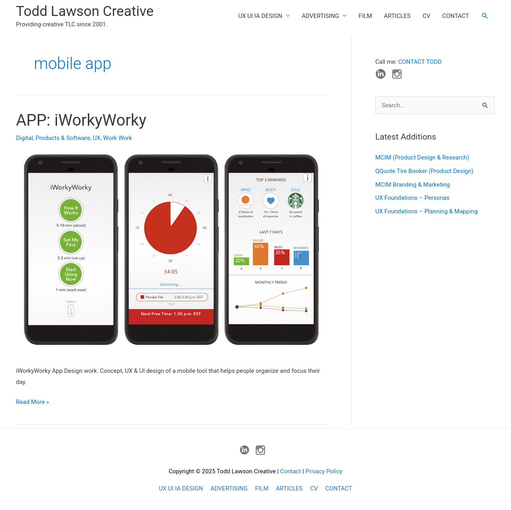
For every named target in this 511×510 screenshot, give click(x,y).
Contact (290, 471)
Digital (24, 138)
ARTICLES (397, 16)
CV (426, 16)
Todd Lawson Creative (85, 11)
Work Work (117, 138)
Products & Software (63, 138)
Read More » (32, 402)
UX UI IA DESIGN (260, 16)
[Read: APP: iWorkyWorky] (171, 252)
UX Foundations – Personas (412, 197)
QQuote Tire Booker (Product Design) (424, 171)
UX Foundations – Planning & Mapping (426, 211)
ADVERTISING (320, 16)
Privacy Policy (323, 471)
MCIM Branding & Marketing (412, 184)
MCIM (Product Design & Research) (422, 157)
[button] (485, 16)
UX (97, 138)
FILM (365, 16)
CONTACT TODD (420, 61)
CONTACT (455, 16)
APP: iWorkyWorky (81, 120)
